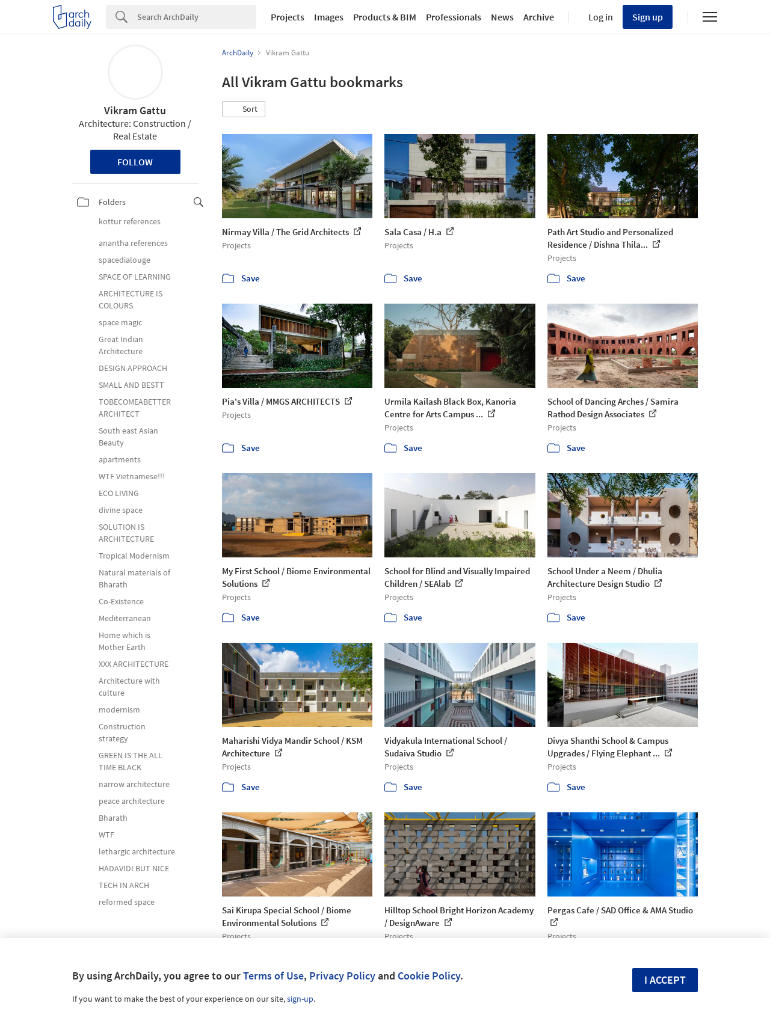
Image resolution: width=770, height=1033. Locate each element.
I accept (665, 980)
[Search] (196, 17)
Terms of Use (273, 975)
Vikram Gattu (135, 110)
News (502, 17)
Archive (538, 17)
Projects (287, 17)
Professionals (453, 17)
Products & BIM (384, 17)
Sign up (647, 17)
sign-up (300, 998)
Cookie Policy (429, 975)
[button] (243, 109)
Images (328, 17)
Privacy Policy (342, 975)
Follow (135, 162)
